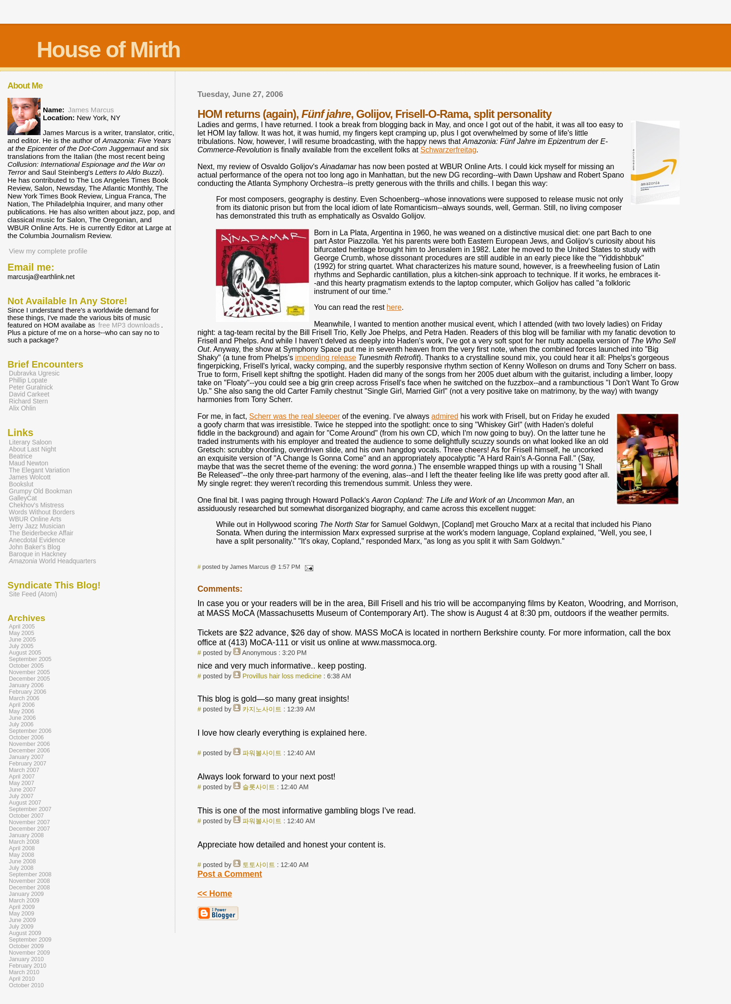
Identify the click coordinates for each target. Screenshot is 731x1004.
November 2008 (29, 881)
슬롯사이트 (258, 787)
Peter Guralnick (31, 387)
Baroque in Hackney (37, 554)
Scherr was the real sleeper (294, 416)
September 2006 (30, 731)
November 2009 (29, 952)
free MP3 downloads (129, 325)
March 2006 (24, 698)
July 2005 (21, 646)
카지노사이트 (262, 709)
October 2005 (26, 666)
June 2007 (22, 789)
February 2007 (28, 763)
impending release (325, 358)
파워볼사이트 (262, 753)
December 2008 (29, 887)
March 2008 (24, 842)
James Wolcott (30, 477)
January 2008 (26, 835)
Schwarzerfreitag (448, 150)
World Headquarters (52, 561)
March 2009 (24, 900)
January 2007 (26, 757)
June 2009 (22, 920)
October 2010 (26, 985)
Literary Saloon (30, 442)
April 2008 (22, 848)
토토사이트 (258, 864)
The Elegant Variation (39, 470)
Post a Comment (229, 874)
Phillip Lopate (28, 380)
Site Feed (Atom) (33, 594)
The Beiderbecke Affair (41, 533)
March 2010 (24, 972)
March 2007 (24, 770)
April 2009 (22, 907)
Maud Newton (28, 463)
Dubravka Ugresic (34, 373)
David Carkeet (29, 394)
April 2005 (22, 626)
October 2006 (26, 737)
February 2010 (28, 966)
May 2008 (21, 855)
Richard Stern (28, 401)
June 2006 (22, 718)
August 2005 (25, 652)
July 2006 (21, 724)
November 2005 (29, 672)
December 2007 (29, 829)
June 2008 (22, 861)
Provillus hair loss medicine (282, 676)
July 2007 (21, 796)
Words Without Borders (42, 512)
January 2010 (26, 959)
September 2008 (30, 874)
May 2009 (21, 913)
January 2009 (26, 894)
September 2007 (30, 809)
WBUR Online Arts (35, 519)
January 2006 (26, 685)
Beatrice (20, 456)
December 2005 (29, 679)
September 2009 (30, 939)
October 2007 (26, 816)
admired (444, 416)
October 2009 (26, 946)
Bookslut (21, 484)
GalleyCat (23, 498)
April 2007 (22, 776)
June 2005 (22, 639)
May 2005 (21, 633)
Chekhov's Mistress (36, 505)
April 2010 (22, 979)
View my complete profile (48, 251)
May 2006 (21, 711)
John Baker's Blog (34, 547)
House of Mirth (108, 49)
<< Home (214, 893)
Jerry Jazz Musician (37, 526)
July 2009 (21, 926)
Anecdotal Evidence (37, 540)
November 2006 (29, 744)
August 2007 (25, 802)
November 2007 (29, 822)
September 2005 (30, 659)
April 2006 (22, 705)
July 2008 (21, 868)
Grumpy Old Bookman (40, 491)
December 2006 (29, 750)
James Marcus (91, 110)
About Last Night (32, 449)
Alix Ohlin (22, 408)
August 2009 (25, 933)
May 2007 (21, 783)
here (393, 307)
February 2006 (28, 692)
